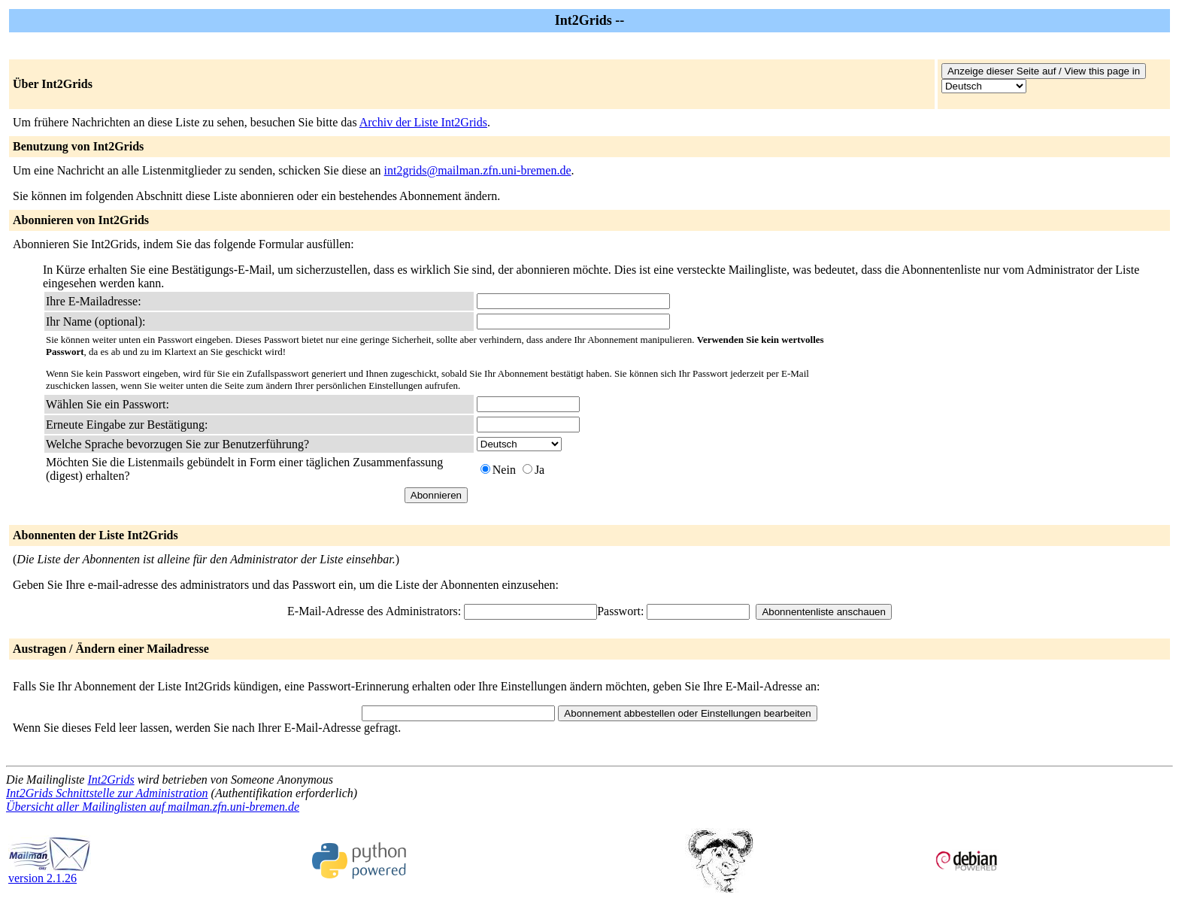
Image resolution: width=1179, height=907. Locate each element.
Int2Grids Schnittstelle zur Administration (107, 793)
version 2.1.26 (49, 872)
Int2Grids (110, 779)
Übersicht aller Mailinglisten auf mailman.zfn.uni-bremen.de (152, 806)
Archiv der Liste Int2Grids (423, 122)
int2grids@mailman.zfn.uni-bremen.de (477, 170)
